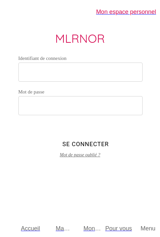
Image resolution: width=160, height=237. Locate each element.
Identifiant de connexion (42, 58)
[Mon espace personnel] (126, 12)
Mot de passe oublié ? (80, 154)
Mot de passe (31, 91)
